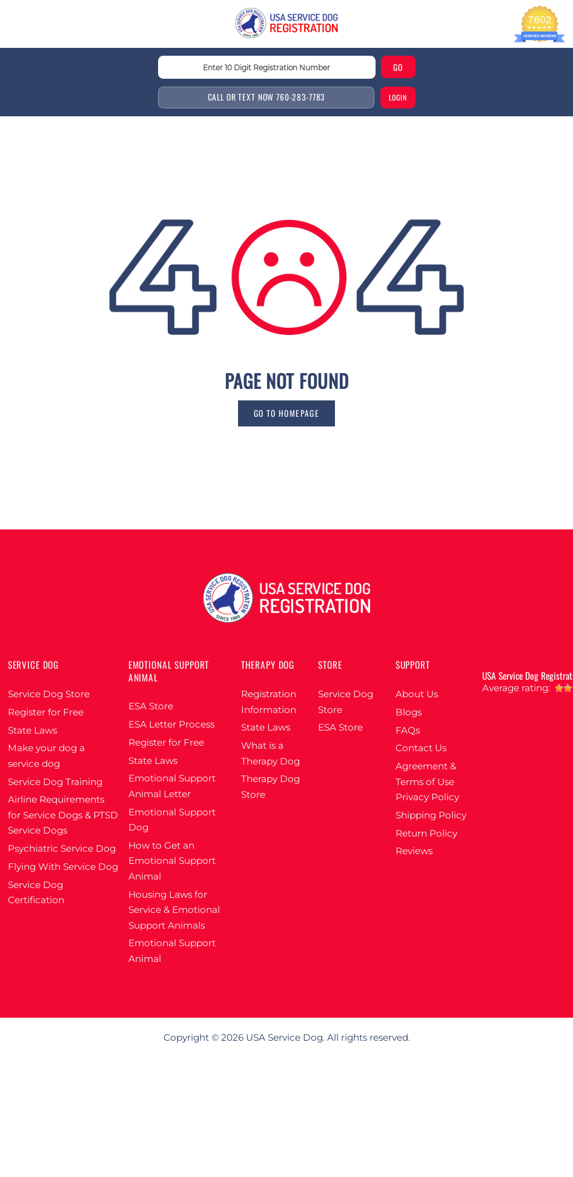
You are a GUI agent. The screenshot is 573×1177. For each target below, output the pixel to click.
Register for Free (46, 712)
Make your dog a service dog (46, 755)
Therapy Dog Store (270, 786)
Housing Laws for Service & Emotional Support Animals (174, 910)
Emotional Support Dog (172, 820)
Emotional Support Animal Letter (172, 786)
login (398, 97)
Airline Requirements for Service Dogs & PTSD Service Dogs (63, 815)
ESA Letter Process (171, 724)
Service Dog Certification (36, 892)
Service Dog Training (55, 781)
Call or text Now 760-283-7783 (266, 97)
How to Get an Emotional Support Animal (172, 861)
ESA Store (150, 706)
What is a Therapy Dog (270, 753)
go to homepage (286, 413)
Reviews (414, 851)
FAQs (408, 730)
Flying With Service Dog (63, 866)
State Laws (32, 730)
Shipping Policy (431, 815)
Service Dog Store (49, 694)
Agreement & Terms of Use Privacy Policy (427, 781)
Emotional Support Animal (172, 950)
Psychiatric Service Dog (62, 848)
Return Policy (426, 833)
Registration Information (268, 701)
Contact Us (421, 748)
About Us (417, 694)
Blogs (409, 712)
